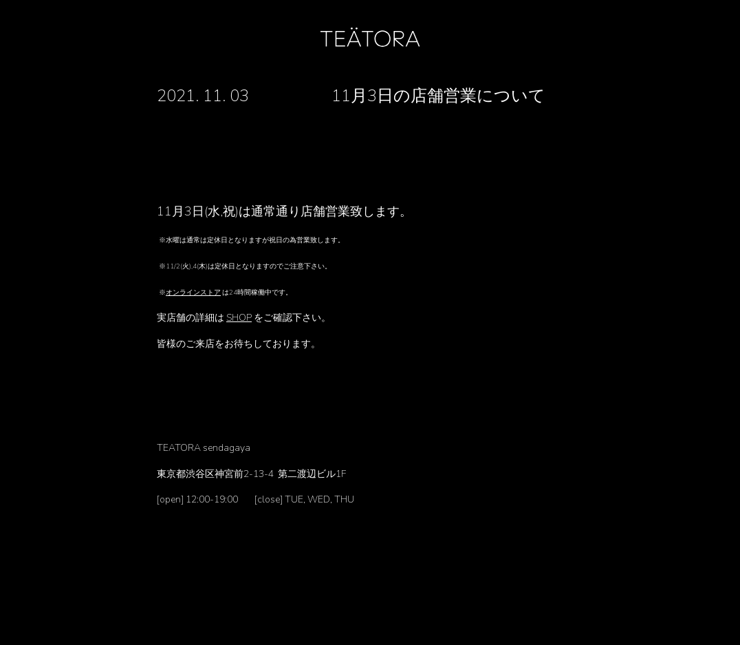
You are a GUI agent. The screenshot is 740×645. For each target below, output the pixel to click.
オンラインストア (193, 292)
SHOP (239, 317)
